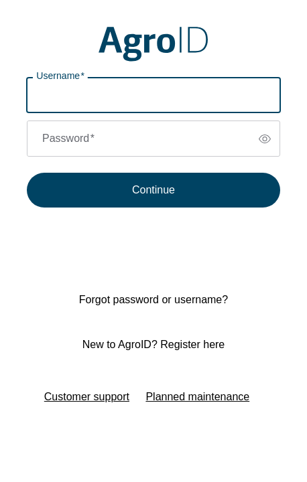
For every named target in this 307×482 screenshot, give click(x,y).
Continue (153, 189)
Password (68, 138)
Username (60, 76)
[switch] (265, 138)
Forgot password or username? (153, 299)
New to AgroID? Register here (153, 344)
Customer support (86, 396)
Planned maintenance (197, 396)
